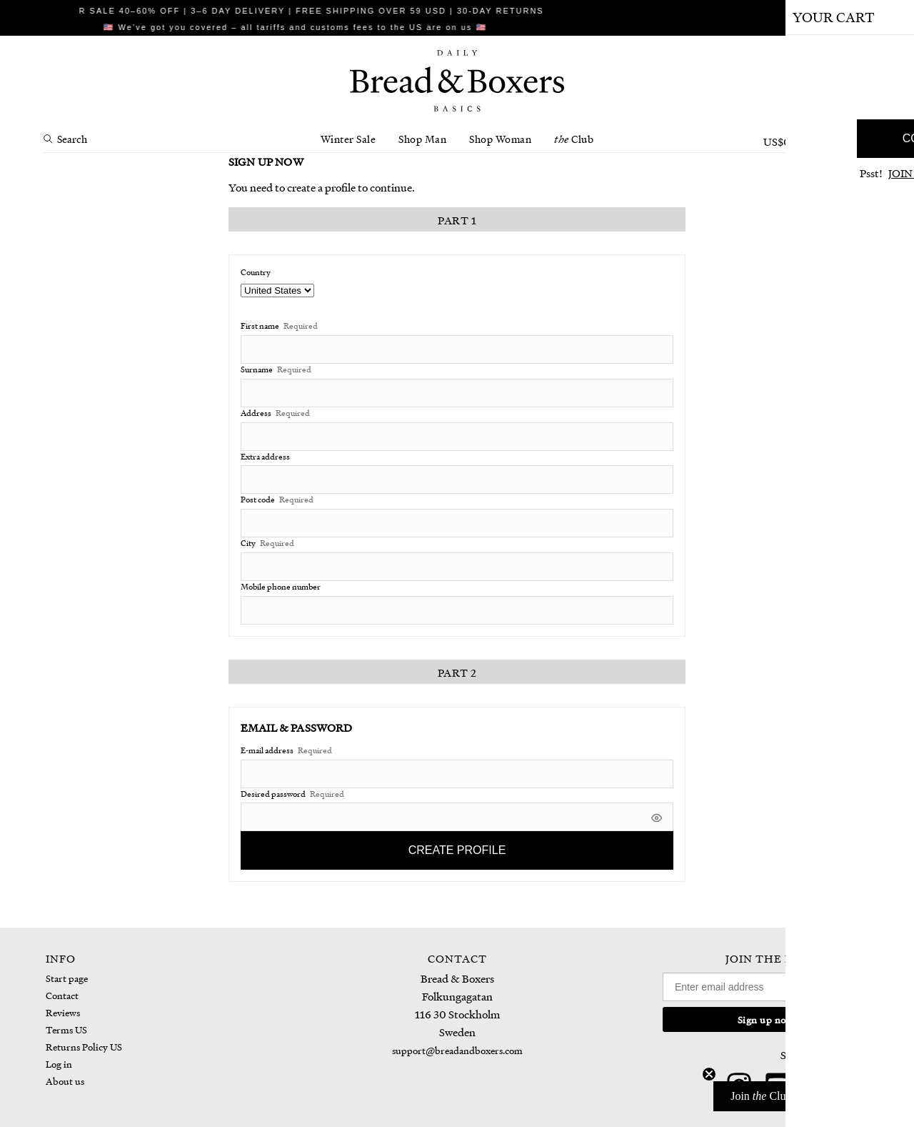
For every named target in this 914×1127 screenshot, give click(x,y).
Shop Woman (500, 138)
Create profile (457, 850)
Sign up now (766, 1019)
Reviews (63, 1012)
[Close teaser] (709, 1074)
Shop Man (422, 138)
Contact (62, 995)
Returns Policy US (84, 1046)
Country (256, 272)
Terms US (66, 1029)
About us (65, 1081)
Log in (59, 1064)
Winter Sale (348, 138)
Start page (67, 978)
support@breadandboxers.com (457, 1050)
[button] (805, 1096)
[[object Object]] (656, 816)
